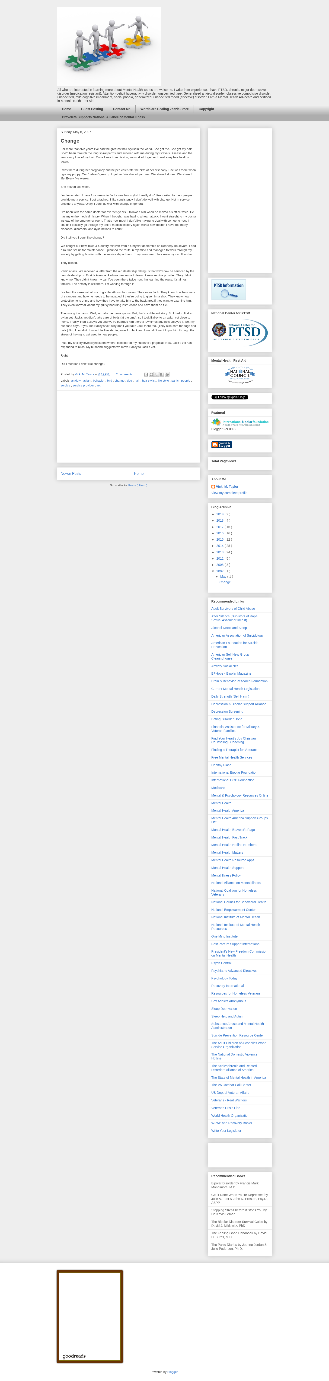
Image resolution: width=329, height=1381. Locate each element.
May (223, 576)
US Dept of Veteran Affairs (230, 1092)
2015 (220, 539)
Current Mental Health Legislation (235, 689)
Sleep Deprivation (224, 1009)
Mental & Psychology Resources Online (239, 795)
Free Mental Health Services (231, 757)
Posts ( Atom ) (137, 485)
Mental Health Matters (227, 852)
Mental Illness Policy (226, 875)
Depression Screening (227, 711)
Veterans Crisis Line (225, 1108)
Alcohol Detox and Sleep (229, 628)
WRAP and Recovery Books (231, 1123)
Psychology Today (224, 978)
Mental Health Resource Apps (232, 860)
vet (98, 385)
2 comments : (125, 374)
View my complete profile (229, 493)
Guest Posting (92, 109)
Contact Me (121, 109)
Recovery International (227, 986)
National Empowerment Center (233, 910)
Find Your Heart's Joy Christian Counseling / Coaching (233, 740)
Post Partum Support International (235, 944)
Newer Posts (71, 473)
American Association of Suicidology (237, 635)
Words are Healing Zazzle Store (165, 109)
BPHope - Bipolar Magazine (231, 673)
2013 (220, 552)
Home (66, 109)
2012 (220, 558)
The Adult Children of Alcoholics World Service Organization (238, 1045)
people (186, 380)
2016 (220, 533)
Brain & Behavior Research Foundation (239, 681)
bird (110, 380)
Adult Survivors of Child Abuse (233, 608)
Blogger (172, 1372)
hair (137, 380)
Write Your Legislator (226, 1130)
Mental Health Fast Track (229, 837)
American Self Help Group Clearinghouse (230, 656)
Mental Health (221, 803)
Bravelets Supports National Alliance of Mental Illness (103, 117)
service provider (84, 385)
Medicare (218, 788)
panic (175, 380)
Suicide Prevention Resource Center (237, 1035)
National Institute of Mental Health (235, 917)
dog (130, 380)
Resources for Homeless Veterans (236, 993)
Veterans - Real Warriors (229, 1100)
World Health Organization (230, 1115)
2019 (220, 514)
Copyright (206, 109)
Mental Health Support (227, 868)
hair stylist (149, 380)
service (66, 385)
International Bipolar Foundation (234, 772)
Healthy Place (221, 765)
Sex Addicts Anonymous (228, 1001)
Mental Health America (227, 810)
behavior (99, 380)
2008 (220, 565)
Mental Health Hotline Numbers (234, 845)
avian (87, 380)
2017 (220, 527)
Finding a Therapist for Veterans (234, 750)
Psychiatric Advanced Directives (234, 971)
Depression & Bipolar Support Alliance (238, 704)
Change (70, 141)
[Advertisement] (129, 426)
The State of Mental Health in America (238, 1077)
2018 (220, 520)
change (120, 380)
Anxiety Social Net (224, 666)
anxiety (76, 380)
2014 (220, 546)
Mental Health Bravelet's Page (233, 830)
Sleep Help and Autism (227, 1016)
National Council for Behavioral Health (238, 902)
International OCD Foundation (233, 780)
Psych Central (221, 963)
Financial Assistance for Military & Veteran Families (235, 729)
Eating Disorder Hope (227, 719)
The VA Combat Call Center (231, 1085)
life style (164, 380)
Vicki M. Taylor (227, 486)
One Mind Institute (224, 936)
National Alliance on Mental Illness (236, 883)
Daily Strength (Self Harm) (230, 696)
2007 (220, 571)
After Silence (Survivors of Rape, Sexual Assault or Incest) (235, 618)
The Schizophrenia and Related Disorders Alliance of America (234, 1068)
